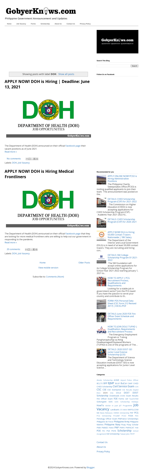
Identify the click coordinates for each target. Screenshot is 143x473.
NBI (98, 413)
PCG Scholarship (104, 416)
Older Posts (84, 262)
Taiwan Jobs (125, 434)
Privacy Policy (85, 24)
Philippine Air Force (105, 421)
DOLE (118, 393)
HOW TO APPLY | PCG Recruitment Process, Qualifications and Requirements (119, 282)
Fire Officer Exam (105, 398)
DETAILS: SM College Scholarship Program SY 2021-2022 (123, 258)
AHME (116, 380)
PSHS (113, 431)
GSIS (111, 401)
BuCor (124, 383)
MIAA (125, 409)
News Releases (106, 413)
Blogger (91, 467)
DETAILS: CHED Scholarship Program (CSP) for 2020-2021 (122, 220)
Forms (33, 24)
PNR (136, 427)
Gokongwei (101, 401)
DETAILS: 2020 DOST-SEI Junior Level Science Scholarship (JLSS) (120, 352)
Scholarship (45, 24)
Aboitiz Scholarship (105, 380)
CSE (104, 389)
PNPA (122, 427)
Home (9, 24)
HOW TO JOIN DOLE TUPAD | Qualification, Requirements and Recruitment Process (122, 329)
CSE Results (127, 390)
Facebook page (73, 145)
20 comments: (14, 249)
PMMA (111, 427)
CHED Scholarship (104, 386)
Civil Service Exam (123, 386)
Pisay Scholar (132, 424)
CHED (135, 383)
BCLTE (100, 383)
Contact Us (71, 24)
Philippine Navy (112, 424)
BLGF (117, 383)
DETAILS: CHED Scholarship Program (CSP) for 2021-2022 (122, 200)
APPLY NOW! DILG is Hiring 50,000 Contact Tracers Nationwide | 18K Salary (121, 235)
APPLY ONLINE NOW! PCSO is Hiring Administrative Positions (122, 179)
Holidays (135, 402)
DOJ (111, 393)
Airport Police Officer (129, 380)
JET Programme (125, 405)
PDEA (130, 415)
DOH (14, 162)
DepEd (135, 390)
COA (136, 386)
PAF (131, 413)
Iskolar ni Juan (111, 405)
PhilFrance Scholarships (128, 418)
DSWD (122, 396)
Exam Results (132, 395)
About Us (58, 24)
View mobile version (48, 267)
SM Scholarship (113, 434)
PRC (103, 431)
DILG (98, 393)
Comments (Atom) (55, 276)
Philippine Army (121, 421)
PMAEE (105, 427)
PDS (136, 416)
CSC (99, 389)
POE (99, 430)
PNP (116, 427)
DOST (127, 392)
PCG (136, 412)
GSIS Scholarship (122, 402)
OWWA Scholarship (121, 413)
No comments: (14, 158)
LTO (121, 409)
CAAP (130, 383)
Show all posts (66, 74)
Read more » (11, 151)
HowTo (100, 405)
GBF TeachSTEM (131, 399)
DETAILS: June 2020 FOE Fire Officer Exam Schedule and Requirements (122, 316)
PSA (108, 431)
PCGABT (116, 416)
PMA (99, 427)
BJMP (111, 383)
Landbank (114, 409)
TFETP (132, 434)
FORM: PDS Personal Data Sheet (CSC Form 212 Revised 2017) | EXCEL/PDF (122, 303)
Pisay (123, 424)
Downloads (114, 395)
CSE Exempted (114, 389)
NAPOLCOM (133, 409)
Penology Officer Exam (107, 418)
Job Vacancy (21, 24)
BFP (105, 383)
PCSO (124, 416)
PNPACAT (130, 427)
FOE (116, 398)
